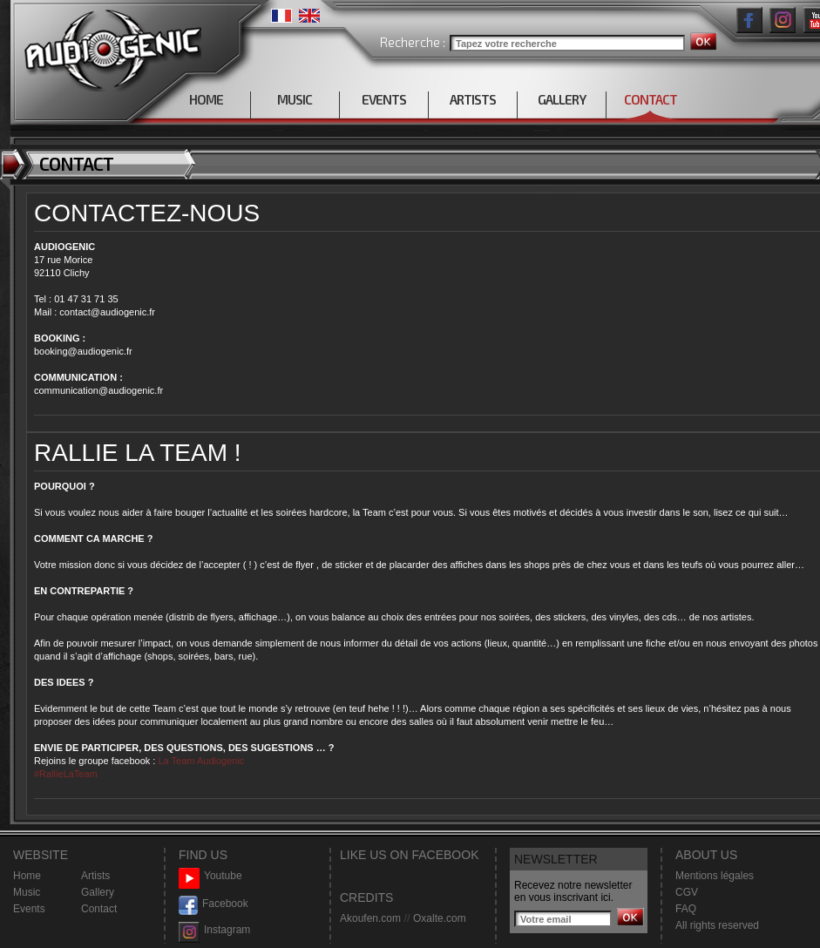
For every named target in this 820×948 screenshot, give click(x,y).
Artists (95, 876)
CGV (686, 892)
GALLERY (562, 99)
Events (29, 909)
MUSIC (294, 99)
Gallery (97, 892)
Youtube (210, 876)
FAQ (685, 909)
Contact (99, 909)
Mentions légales (714, 876)
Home (27, 876)
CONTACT (650, 99)
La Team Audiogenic (199, 760)
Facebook (213, 904)
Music (26, 892)
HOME (206, 99)
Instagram (214, 930)
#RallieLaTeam (66, 774)
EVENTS (384, 99)
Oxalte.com (439, 918)
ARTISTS (473, 99)
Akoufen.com (370, 918)
